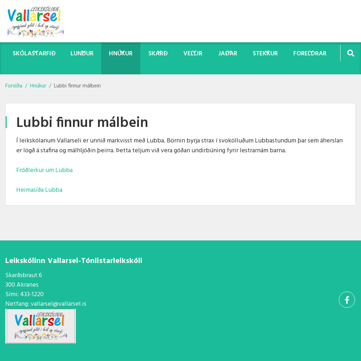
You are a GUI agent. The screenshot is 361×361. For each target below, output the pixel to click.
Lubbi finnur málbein (77, 86)
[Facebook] (347, 300)
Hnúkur (38, 86)
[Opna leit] (350, 53)
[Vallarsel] (40, 21)
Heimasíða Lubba (39, 190)
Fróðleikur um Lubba (44, 170)
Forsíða (13, 86)
